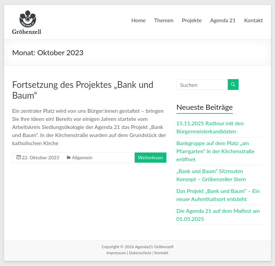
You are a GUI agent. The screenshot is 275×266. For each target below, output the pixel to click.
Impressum (116, 252)
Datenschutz (140, 252)
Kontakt (253, 20)
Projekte (192, 20)
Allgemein (82, 157)
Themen (163, 20)
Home (138, 20)
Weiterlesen (150, 157)
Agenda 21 (223, 20)
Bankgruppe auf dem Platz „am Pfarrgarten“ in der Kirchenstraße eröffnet (215, 151)
